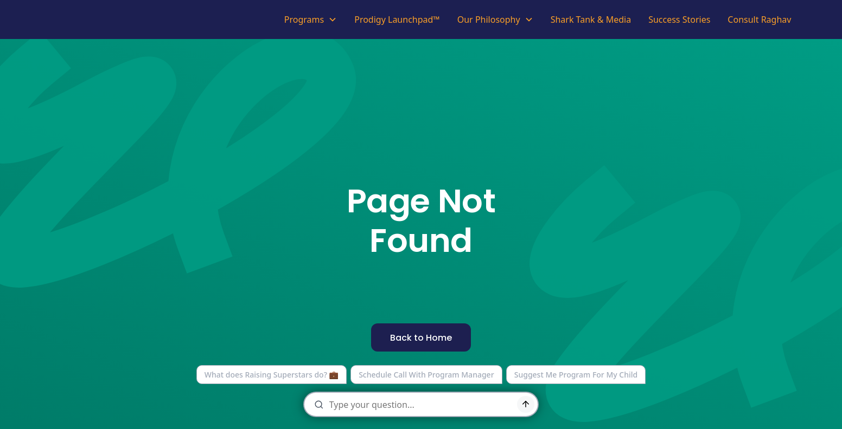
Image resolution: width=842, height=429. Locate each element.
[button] (311, 19)
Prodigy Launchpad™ (397, 19)
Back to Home (421, 338)
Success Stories (679, 19)
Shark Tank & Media (591, 19)
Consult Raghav (759, 19)
